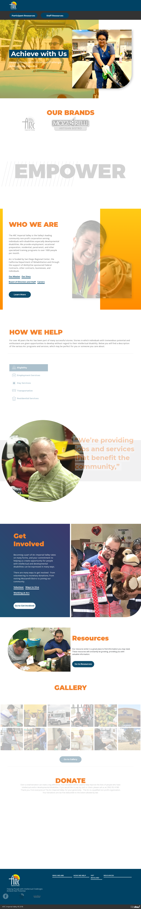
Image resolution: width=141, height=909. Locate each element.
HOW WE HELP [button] (50, 5)
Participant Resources (23, 15)
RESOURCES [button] (84, 5)
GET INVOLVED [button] (68, 5)
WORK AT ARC (100, 5)
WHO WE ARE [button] (33, 5)
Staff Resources (54, 15)
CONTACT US (124, 5)
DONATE (113, 5)
